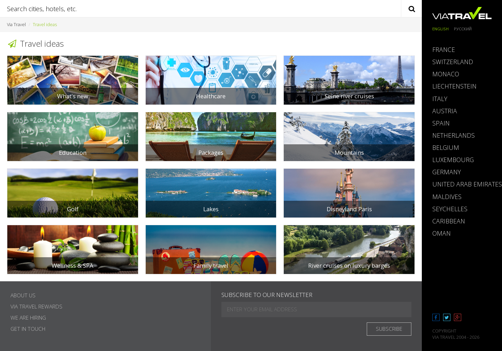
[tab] (462, 50)
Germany (446, 172)
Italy (439, 98)
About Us (23, 295)
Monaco (445, 74)
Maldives (447, 196)
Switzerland (452, 62)
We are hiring (28, 317)
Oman (441, 233)
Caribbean (448, 221)
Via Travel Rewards (36, 306)
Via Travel (16, 25)
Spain (441, 123)
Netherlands (453, 135)
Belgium (445, 147)
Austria (444, 111)
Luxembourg (453, 159)
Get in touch (27, 329)
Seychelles (449, 209)
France (443, 49)
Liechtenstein (454, 86)
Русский (463, 28)
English (440, 28)
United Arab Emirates (467, 184)
